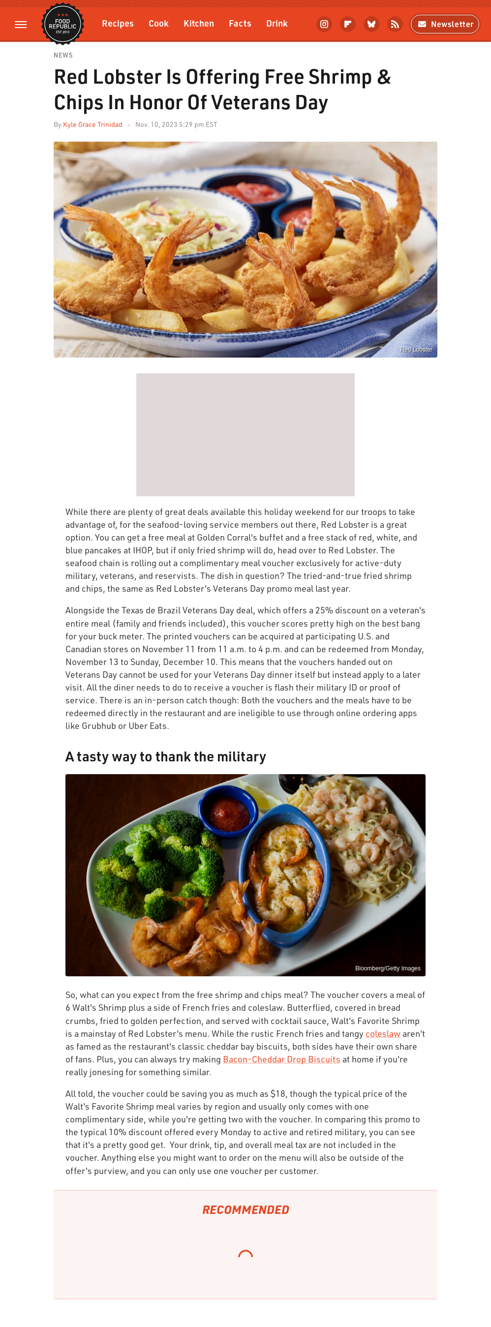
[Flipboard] (348, 24)
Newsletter (445, 24)
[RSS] (395, 24)
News (63, 55)
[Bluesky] (371, 24)
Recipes (118, 23)
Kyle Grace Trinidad (93, 124)
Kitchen (199, 23)
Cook (159, 23)
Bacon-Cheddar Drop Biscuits (281, 1059)
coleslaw (383, 1033)
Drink (277, 23)
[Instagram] (324, 24)
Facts (240, 23)
